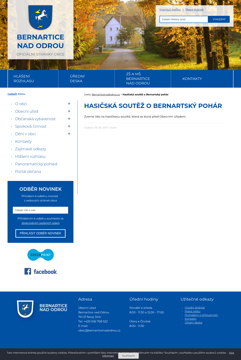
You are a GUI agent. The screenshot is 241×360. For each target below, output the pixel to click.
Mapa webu (193, 311)
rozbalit (12, 93)
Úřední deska (77, 78)
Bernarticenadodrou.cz (106, 94)
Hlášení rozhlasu (24, 78)
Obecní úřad (26, 111)
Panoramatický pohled (36, 164)
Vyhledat (219, 19)
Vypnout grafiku (170, 9)
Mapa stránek (195, 9)
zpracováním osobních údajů (40, 223)
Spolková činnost (31, 126)
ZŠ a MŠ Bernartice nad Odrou (138, 78)
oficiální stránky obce (40, 29)
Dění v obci (25, 134)
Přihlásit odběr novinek (40, 233)
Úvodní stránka (195, 307)
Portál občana (28, 171)
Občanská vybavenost (35, 119)
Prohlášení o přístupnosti (201, 315)
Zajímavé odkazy (30, 149)
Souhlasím (128, 355)
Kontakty (192, 79)
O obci (21, 104)
